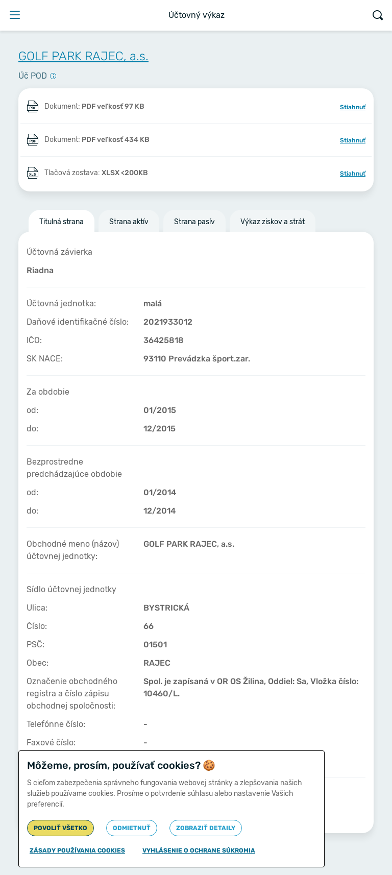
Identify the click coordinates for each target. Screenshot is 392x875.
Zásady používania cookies (77, 850)
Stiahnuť (352, 107)
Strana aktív (129, 221)
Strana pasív (194, 221)
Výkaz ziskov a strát (272, 221)
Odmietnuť (132, 828)
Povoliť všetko (60, 828)
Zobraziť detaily (205, 828)
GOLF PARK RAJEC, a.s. (83, 56)
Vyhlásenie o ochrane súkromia (198, 850)
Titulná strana (61, 221)
